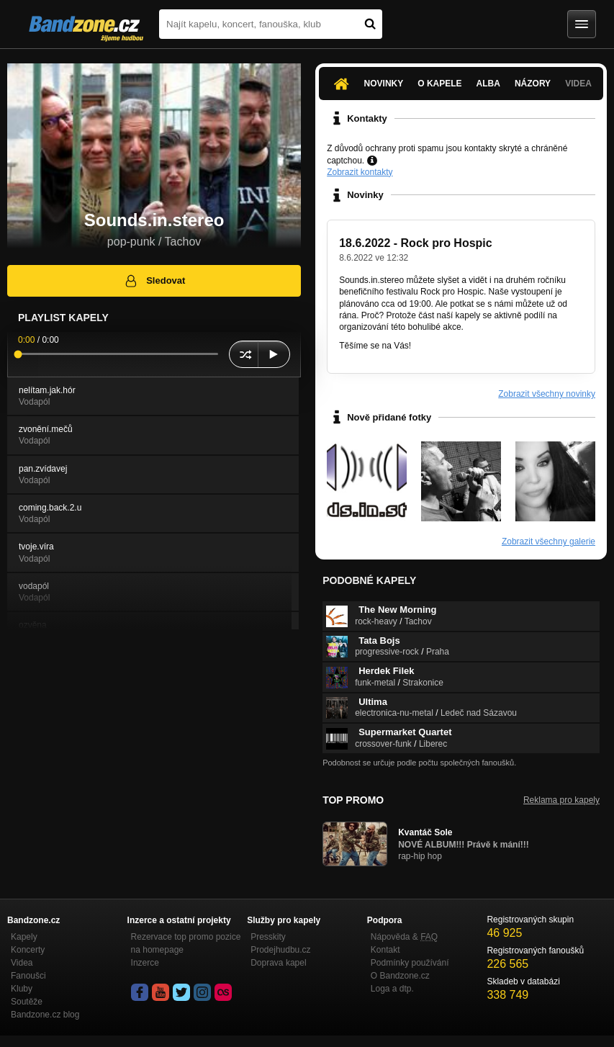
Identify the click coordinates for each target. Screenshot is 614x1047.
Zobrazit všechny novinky (546, 394)
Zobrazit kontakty (359, 172)
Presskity (268, 937)
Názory (533, 83)
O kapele (439, 83)
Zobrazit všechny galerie (548, 541)
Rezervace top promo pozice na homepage (186, 943)
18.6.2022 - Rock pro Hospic (415, 243)
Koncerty (28, 950)
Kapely (24, 937)
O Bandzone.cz (400, 976)
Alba (488, 83)
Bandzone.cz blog (45, 1015)
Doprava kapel (278, 963)
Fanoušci (28, 976)
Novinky (384, 83)
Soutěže (26, 1002)
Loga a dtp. (392, 989)
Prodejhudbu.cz (280, 950)
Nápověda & (404, 937)
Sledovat (154, 281)
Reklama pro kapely (561, 800)
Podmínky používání (410, 963)
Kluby (21, 989)
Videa (578, 83)
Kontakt (385, 950)
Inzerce (145, 963)
